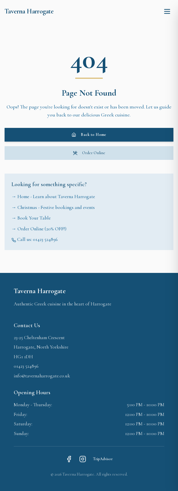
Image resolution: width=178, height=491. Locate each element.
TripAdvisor (103, 458)
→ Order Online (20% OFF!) (38, 229)
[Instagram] (82, 459)
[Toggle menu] (167, 11)
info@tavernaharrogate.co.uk (42, 376)
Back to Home (89, 134)
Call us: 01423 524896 (34, 239)
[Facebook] (69, 459)
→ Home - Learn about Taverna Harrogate (53, 197)
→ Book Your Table (31, 218)
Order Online (89, 152)
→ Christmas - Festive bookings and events (53, 207)
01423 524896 (26, 366)
